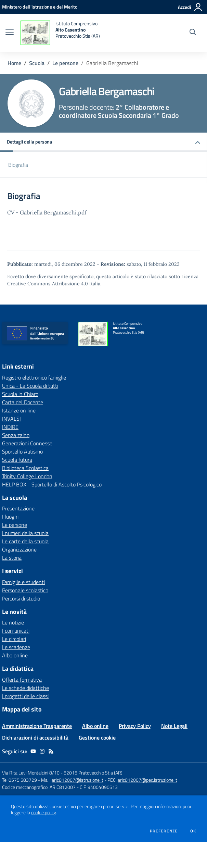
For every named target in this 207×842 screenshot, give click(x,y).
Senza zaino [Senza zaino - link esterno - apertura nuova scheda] (15, 435)
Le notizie (13, 622)
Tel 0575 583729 (19, 779)
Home (14, 63)
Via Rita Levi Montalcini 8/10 (31, 772)
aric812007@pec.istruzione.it (147, 779)
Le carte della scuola (25, 541)
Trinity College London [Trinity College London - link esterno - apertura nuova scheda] (27, 476)
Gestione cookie (97, 737)
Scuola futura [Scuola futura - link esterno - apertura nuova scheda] (17, 460)
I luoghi (10, 516)
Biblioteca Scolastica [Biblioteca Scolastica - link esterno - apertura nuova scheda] (25, 468)
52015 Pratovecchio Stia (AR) (93, 772)
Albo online (15, 655)
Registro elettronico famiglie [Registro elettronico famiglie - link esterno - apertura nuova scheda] (34, 377)
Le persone (65, 63)
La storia (12, 558)
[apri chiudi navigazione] (9, 33)
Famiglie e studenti (23, 582)
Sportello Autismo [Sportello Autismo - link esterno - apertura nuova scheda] (22, 451)
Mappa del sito (22, 709)
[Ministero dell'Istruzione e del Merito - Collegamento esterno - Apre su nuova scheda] (39, 6)
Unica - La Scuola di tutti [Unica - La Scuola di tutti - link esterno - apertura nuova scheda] (30, 386)
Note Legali (174, 726)
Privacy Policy (135, 726)
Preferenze (164, 831)
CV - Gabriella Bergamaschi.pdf (47, 212)
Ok (193, 831)
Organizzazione (19, 549)
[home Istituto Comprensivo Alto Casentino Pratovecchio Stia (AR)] (60, 33)
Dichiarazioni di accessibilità (35, 737)
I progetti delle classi (25, 696)
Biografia (18, 165)
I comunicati (15, 631)
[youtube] (33, 751)
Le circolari (14, 639)
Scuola (36, 63)
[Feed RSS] (51, 751)
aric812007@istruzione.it (77, 779)
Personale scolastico (25, 590)
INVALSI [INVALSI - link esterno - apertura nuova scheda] (11, 418)
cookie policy (43, 812)
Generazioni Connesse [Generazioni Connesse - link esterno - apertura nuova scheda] (27, 443)
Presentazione (18, 508)
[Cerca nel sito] (192, 32)
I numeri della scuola (25, 533)
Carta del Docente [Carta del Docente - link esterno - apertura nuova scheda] (22, 402)
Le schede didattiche (25, 688)
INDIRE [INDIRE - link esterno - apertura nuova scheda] (10, 427)
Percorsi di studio (21, 598)
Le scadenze (16, 647)
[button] (103, 142)
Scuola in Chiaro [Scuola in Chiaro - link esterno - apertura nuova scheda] (20, 394)
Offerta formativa (22, 680)
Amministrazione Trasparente (37, 726)
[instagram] (42, 751)
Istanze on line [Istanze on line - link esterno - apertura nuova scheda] (19, 410)
